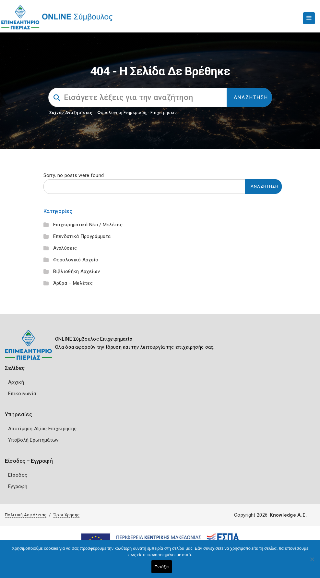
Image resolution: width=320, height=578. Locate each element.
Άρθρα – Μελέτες (73, 283)
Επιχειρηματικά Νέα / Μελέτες (88, 225)
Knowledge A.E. (288, 515)
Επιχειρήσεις (163, 112)
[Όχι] (312, 562)
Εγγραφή (17, 486)
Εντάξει (162, 566)
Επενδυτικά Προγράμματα (82, 236)
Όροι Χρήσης (66, 514)
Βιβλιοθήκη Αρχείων (76, 271)
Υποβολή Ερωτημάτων (33, 440)
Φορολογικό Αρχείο (76, 260)
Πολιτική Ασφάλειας (25, 514)
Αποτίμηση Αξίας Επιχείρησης (42, 429)
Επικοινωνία (22, 393)
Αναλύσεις (65, 248)
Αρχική (16, 382)
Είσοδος (17, 475)
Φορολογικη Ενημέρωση (121, 112)
